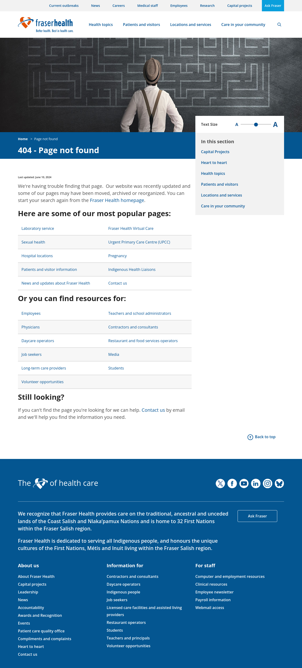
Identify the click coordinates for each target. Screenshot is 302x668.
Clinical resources (211, 584)
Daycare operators (37, 340)
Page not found (46, 139)
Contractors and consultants (133, 327)
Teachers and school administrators (139, 313)
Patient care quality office (41, 631)
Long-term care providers (43, 368)
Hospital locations (37, 255)
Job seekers (31, 354)
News (95, 5)
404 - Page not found (58, 150)
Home (23, 139)
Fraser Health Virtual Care (131, 228)
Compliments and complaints (44, 638)
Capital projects (239, 5)
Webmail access (209, 607)
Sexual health (33, 242)
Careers (119, 5)
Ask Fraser (273, 5)
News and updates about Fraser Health (55, 283)
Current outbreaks (64, 5)
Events (24, 623)
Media (113, 354)
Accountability (31, 607)
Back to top (265, 436)
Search (279, 24)
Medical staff (147, 5)
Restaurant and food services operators (143, 340)
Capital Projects (215, 151)
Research (207, 5)
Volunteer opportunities (42, 381)
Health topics (101, 24)
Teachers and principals (128, 638)
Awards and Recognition (40, 615)
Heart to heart (214, 162)
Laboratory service (37, 228)
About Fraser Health (36, 576)
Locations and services (190, 24)
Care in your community (243, 24)
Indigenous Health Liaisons (131, 269)
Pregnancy (117, 255)
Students (116, 368)
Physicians (30, 327)
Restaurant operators (126, 622)
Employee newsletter (214, 592)
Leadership (28, 592)
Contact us (117, 283)
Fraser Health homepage (117, 200)
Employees (179, 5)
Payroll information (213, 599)
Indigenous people (123, 592)
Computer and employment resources (230, 576)
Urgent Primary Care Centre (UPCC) (139, 242)
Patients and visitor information (49, 269)
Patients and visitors (141, 24)
